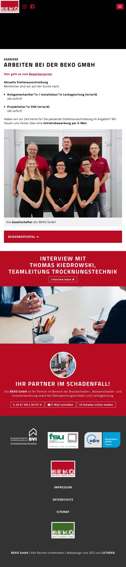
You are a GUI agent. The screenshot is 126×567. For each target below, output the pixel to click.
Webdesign (74, 552)
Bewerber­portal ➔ (23, 237)
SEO (92, 552)
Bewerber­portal (40, 74)
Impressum (63, 487)
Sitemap (63, 512)
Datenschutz (63, 499)
